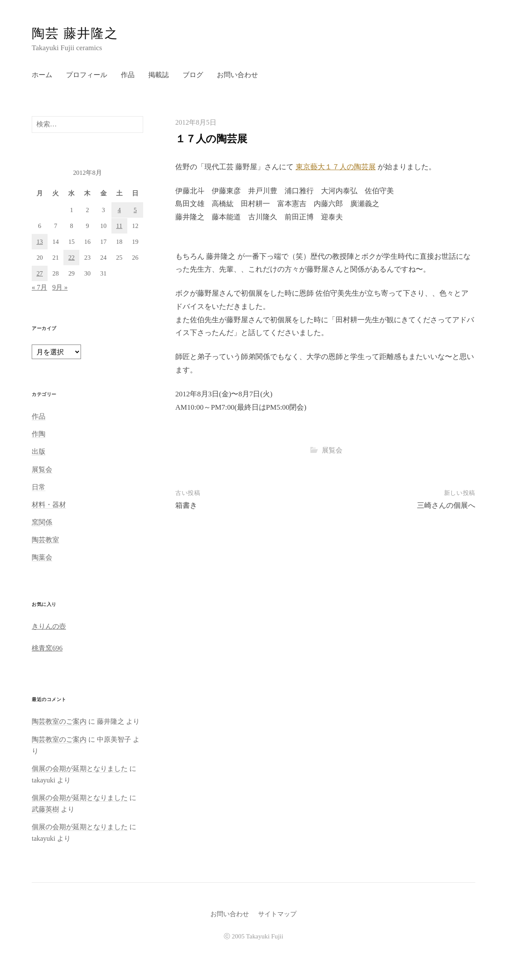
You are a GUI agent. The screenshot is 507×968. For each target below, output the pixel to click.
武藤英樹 (45, 809)
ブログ (193, 74)
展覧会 (332, 450)
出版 (38, 451)
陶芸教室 (45, 539)
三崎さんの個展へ (446, 505)
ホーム (42, 74)
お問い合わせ (237, 74)
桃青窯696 (47, 648)
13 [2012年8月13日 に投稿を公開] (39, 241)
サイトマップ (277, 914)
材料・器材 (49, 504)
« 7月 (39, 287)
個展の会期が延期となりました (80, 768)
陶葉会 (42, 557)
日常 (38, 487)
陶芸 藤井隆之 (75, 33)
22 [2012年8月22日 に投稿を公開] (71, 257)
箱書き (186, 505)
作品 (128, 74)
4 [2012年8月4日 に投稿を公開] (119, 210)
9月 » (60, 287)
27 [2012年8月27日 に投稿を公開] (39, 273)
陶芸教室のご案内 (59, 721)
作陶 (38, 434)
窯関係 (42, 522)
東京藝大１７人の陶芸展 (336, 167)
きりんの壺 (49, 626)
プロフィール (86, 74)
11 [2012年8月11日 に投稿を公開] (119, 225)
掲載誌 (158, 74)
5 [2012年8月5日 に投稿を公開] (135, 210)
